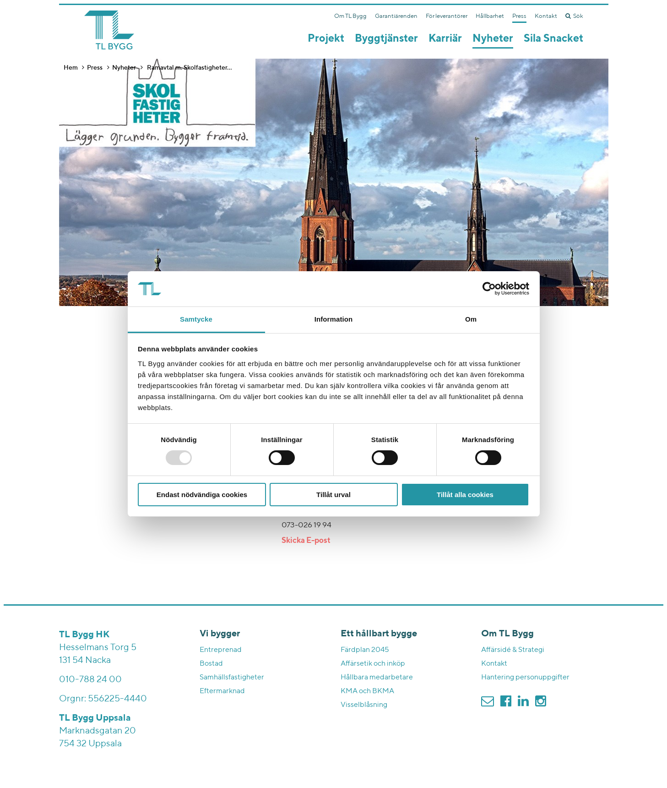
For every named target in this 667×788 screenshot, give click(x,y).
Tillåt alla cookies (465, 494)
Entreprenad (221, 650)
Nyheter (492, 38)
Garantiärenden (396, 16)
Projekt (326, 38)
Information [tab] (334, 319)
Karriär (445, 38)
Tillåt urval (333, 494)
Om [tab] (471, 319)
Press (519, 16)
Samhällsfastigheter (232, 677)
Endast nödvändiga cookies (202, 494)
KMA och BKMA (367, 691)
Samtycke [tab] (196, 319)
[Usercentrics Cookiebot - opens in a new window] (489, 289)
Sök (574, 16)
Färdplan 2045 (365, 650)
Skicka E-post (306, 541)
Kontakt (546, 16)
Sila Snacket (553, 38)
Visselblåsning (364, 705)
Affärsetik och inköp (373, 664)
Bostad (211, 664)
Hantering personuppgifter (525, 677)
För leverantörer (446, 16)
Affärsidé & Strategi (512, 650)
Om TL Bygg (350, 16)
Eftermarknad (222, 691)
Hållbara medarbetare (377, 677)
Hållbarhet (490, 16)
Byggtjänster (386, 38)
